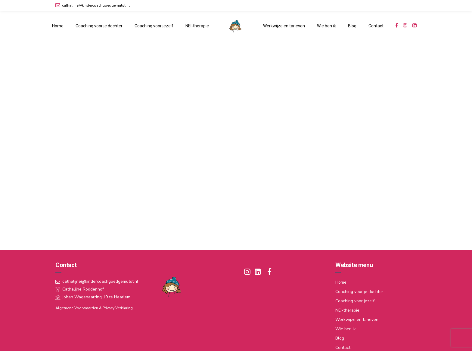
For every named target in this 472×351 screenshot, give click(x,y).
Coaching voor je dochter (99, 25)
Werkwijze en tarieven (284, 25)
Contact (376, 25)
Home (58, 25)
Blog (352, 25)
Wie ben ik (326, 25)
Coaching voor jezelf (154, 25)
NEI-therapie (197, 25)
